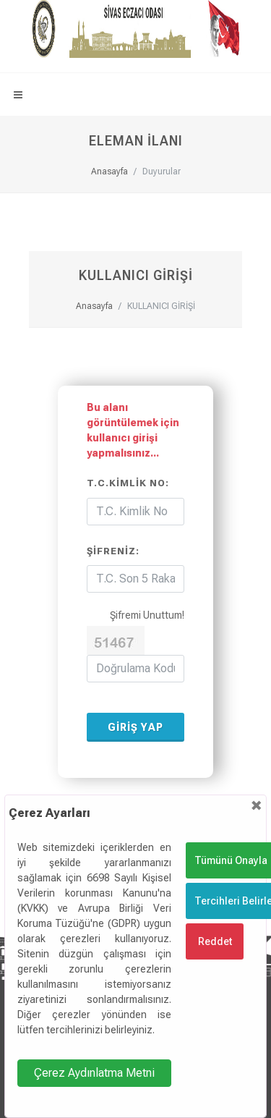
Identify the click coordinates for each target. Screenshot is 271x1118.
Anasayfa (109, 171)
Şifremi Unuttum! (147, 615)
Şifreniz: (113, 551)
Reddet (215, 941)
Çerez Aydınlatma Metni (94, 1073)
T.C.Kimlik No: (128, 483)
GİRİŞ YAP (135, 727)
